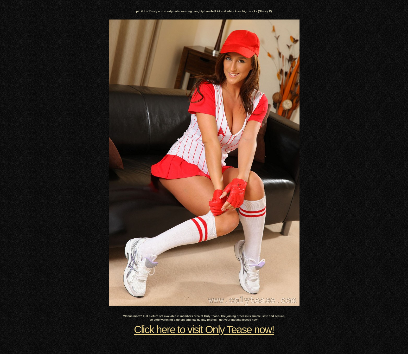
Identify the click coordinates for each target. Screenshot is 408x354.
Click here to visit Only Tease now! (204, 329)
